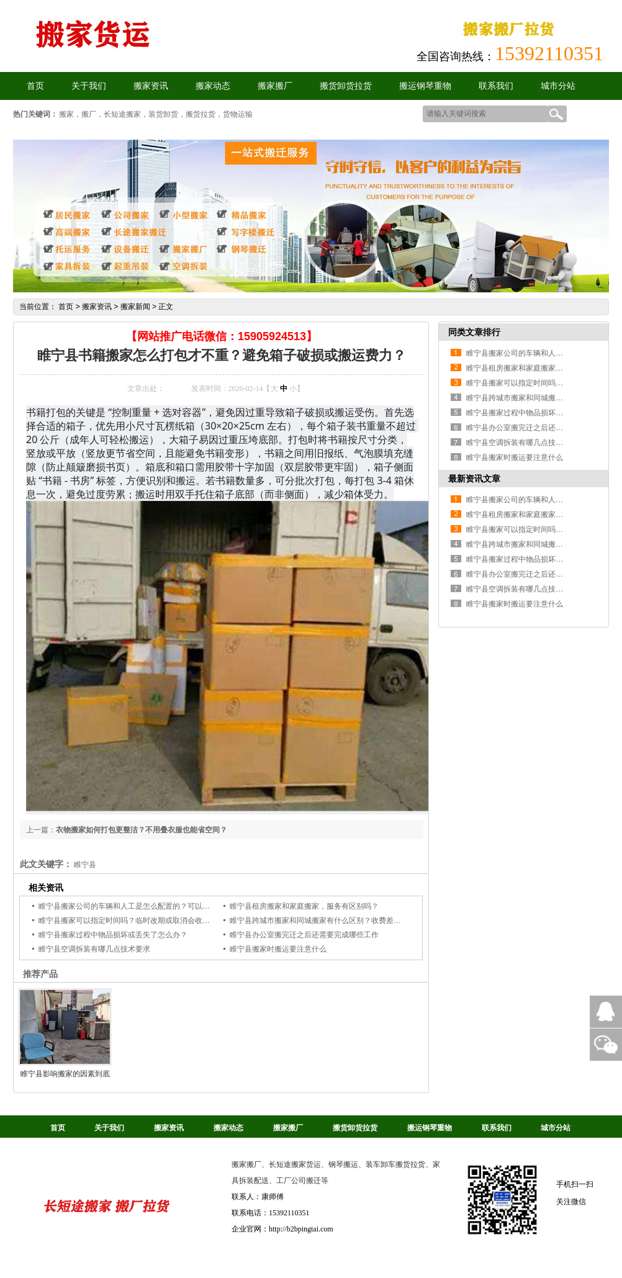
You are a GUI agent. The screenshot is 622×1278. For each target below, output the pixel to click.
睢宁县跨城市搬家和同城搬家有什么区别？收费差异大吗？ (326, 920)
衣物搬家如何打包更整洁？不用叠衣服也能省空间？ (141, 830)
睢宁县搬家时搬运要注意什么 (278, 949)
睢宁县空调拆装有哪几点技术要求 (94, 949)
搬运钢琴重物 (425, 86)
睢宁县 (85, 864)
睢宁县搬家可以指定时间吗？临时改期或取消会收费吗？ (131, 920)
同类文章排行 (474, 332)
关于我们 (88, 86)
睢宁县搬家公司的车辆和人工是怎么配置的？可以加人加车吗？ (142, 906)
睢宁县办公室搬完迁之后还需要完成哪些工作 (304, 934)
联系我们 (496, 86)
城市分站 (558, 86)
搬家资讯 (150, 86)
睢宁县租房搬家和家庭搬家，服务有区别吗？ (304, 906)
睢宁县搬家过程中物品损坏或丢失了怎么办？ (112, 934)
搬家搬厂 (275, 86)
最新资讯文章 (474, 479)
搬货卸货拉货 (346, 86)
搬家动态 (213, 86)
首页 (65, 306)
